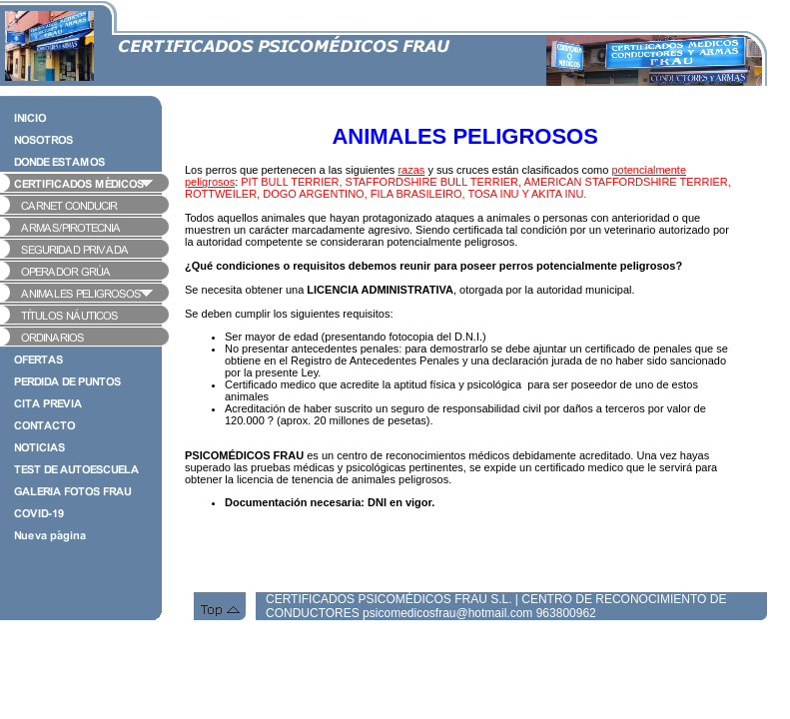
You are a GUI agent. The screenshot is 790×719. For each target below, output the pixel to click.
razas (410, 170)
